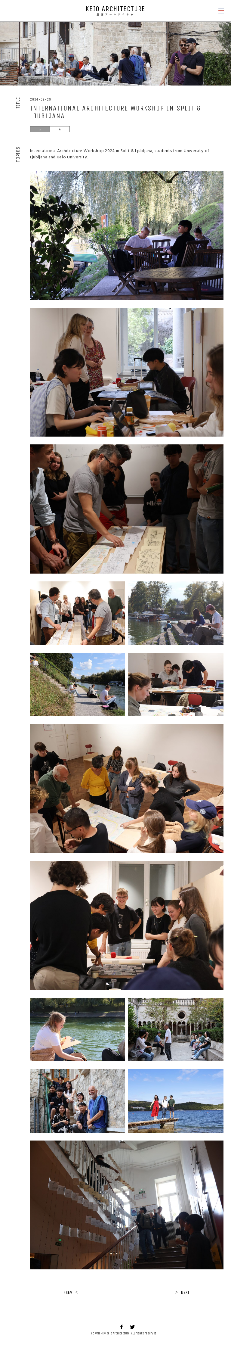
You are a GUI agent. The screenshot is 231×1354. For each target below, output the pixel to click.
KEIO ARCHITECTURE (115, 10)
